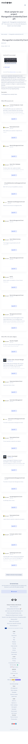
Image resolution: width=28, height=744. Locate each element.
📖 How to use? (6, 67)
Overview (14, 658)
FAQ (14, 637)
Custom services (14, 673)
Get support (14, 707)
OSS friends (14, 713)
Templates (14, 692)
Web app (14, 679)
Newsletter (14, 709)
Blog (14, 639)
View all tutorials (14, 625)
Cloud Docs (14, 635)
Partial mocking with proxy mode (14, 613)
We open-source (14, 667)
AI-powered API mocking (14, 662)
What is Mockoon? (14, 606)
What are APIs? (14, 619)
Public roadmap (14, 705)
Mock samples (4, 34)
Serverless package (14, 683)
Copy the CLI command (10, 61)
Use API (14, 119)
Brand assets (14, 711)
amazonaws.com (10, 361)
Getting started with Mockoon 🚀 (14, 608)
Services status (14, 664)
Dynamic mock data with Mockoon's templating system (14, 617)
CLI (14, 681)
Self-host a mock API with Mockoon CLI (14, 611)
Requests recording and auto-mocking (14, 615)
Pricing (14, 660)
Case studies (14, 654)
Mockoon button (14, 694)
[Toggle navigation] (25, 5)
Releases (14, 641)
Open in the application (10, 59)
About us (14, 700)
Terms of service (14, 717)
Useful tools (14, 696)
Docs (14, 633)
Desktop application (14, 677)
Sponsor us (14, 702)
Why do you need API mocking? (14, 623)
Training (14, 648)
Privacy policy (14, 719)
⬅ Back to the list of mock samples (14, 574)
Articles (14, 650)
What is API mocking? (14, 621)
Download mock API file (10, 63)
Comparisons (14, 652)
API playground (14, 688)
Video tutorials (14, 646)
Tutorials (14, 643)
